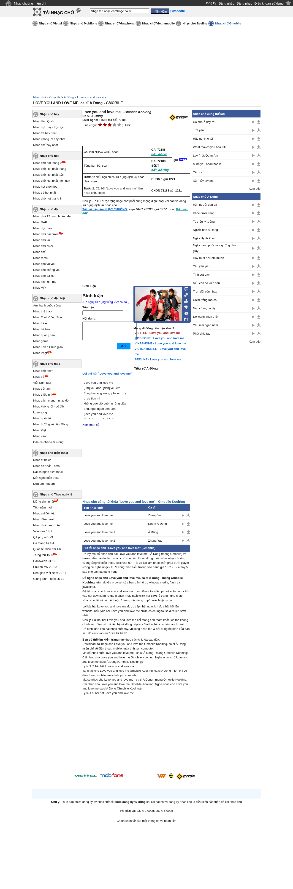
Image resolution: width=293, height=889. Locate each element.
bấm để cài (159, 154)
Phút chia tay (201, 333)
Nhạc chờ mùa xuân (46, 525)
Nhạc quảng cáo (44, 335)
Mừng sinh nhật (43, 501)
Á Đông (69, 97)
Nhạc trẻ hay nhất (45, 133)
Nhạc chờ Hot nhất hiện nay (51, 180)
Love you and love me (91, 97)
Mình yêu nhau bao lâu (208, 164)
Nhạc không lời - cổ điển (49, 406)
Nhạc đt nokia (42, 460)
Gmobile (54, 97)
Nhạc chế (39, 252)
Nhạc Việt (39, 430)
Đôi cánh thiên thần (206, 316)
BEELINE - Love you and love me (158, 359)
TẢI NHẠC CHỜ (58, 12)
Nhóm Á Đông (157, 523)
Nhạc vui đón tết (44, 513)
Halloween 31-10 (44, 561)
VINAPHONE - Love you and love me (160, 343)
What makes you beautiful (210, 147)
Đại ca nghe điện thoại (48, 472)
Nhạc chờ (39, 97)
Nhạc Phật (40, 353)
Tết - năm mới (42, 507)
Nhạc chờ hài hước (46, 234)
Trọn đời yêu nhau (205, 291)
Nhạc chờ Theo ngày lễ (56, 494)
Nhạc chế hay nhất (45, 145)
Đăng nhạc (244, 3)
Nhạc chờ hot (49, 155)
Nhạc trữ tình (42, 388)
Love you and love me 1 (99, 532)
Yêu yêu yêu (201, 266)
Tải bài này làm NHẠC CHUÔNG (104, 209)
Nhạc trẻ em (41, 323)
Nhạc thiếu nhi (42, 394)
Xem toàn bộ (91, 424)
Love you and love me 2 (99, 540)
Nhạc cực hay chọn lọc (48, 127)
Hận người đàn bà (205, 204)
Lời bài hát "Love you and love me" (107, 373)
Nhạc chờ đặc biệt (52, 298)
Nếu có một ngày (204, 308)
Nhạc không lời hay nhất (49, 139)
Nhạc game (40, 341)
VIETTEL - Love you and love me (158, 333)
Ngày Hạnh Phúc (204, 238)
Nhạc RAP (40, 222)
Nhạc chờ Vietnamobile (158, 23)
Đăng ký (210, 3)
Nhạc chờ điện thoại (54, 453)
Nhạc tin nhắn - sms (46, 466)
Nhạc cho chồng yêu (46, 269)
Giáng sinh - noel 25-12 (48, 578)
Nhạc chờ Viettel (50, 23)
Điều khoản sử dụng (269, 3)
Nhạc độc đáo (42, 228)
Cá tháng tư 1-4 (43, 543)
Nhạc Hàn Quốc (43, 121)
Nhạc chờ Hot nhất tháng (49, 168)
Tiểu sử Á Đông (146, 368)
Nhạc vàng (40, 436)
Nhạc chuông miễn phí (30, 3)
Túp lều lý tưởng (204, 221)
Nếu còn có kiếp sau (206, 283)
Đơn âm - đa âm (44, 483)
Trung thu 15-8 (43, 555)
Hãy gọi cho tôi (203, 138)
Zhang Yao (155, 515)
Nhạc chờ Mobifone (83, 23)
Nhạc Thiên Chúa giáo (48, 347)
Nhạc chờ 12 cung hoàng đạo (52, 216)
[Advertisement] (136, 735)
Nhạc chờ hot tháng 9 (47, 163)
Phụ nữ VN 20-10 (45, 567)
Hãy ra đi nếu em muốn (208, 258)
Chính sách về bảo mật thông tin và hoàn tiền (146, 820)
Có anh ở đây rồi (204, 122)
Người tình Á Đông (205, 230)
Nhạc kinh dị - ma (44, 281)
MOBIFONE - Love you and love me (159, 338)
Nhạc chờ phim (43, 371)
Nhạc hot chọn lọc (45, 186)
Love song (40, 412)
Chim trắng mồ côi (205, 300)
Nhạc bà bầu (41, 329)
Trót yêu (198, 130)
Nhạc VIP (39, 287)
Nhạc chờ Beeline (194, 23)
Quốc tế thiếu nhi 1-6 (47, 549)
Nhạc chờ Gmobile (228, 23)
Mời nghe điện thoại (46, 477)
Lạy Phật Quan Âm (205, 155)
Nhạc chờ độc (49, 209)
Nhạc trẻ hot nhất (44, 192)
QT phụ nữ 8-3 (43, 537)
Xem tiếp (254, 188)
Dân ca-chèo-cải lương (48, 442)
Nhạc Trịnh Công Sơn (47, 317)
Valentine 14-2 (42, 531)
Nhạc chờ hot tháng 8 (47, 198)
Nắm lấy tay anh (203, 180)
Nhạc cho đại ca (43, 275)
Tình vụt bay (201, 274)
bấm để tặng (160, 170)
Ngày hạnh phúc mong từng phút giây (214, 248)
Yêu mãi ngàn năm (205, 325)
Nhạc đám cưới (43, 519)
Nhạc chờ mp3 (50, 363)
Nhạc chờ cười (43, 246)
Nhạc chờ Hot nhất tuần (49, 174)
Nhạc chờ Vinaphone (119, 23)
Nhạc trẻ (38, 376)
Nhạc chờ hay (49, 114)
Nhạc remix (40, 258)
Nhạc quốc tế (42, 418)
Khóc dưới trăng (203, 213)
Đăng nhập (226, 3)
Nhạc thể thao (42, 311)
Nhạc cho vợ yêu (44, 264)
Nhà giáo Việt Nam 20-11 (50, 573)
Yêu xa (197, 172)
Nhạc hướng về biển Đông (50, 424)
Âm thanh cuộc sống (47, 305)
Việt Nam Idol (42, 382)
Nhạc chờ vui (42, 240)
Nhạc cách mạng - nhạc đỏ (51, 400)
